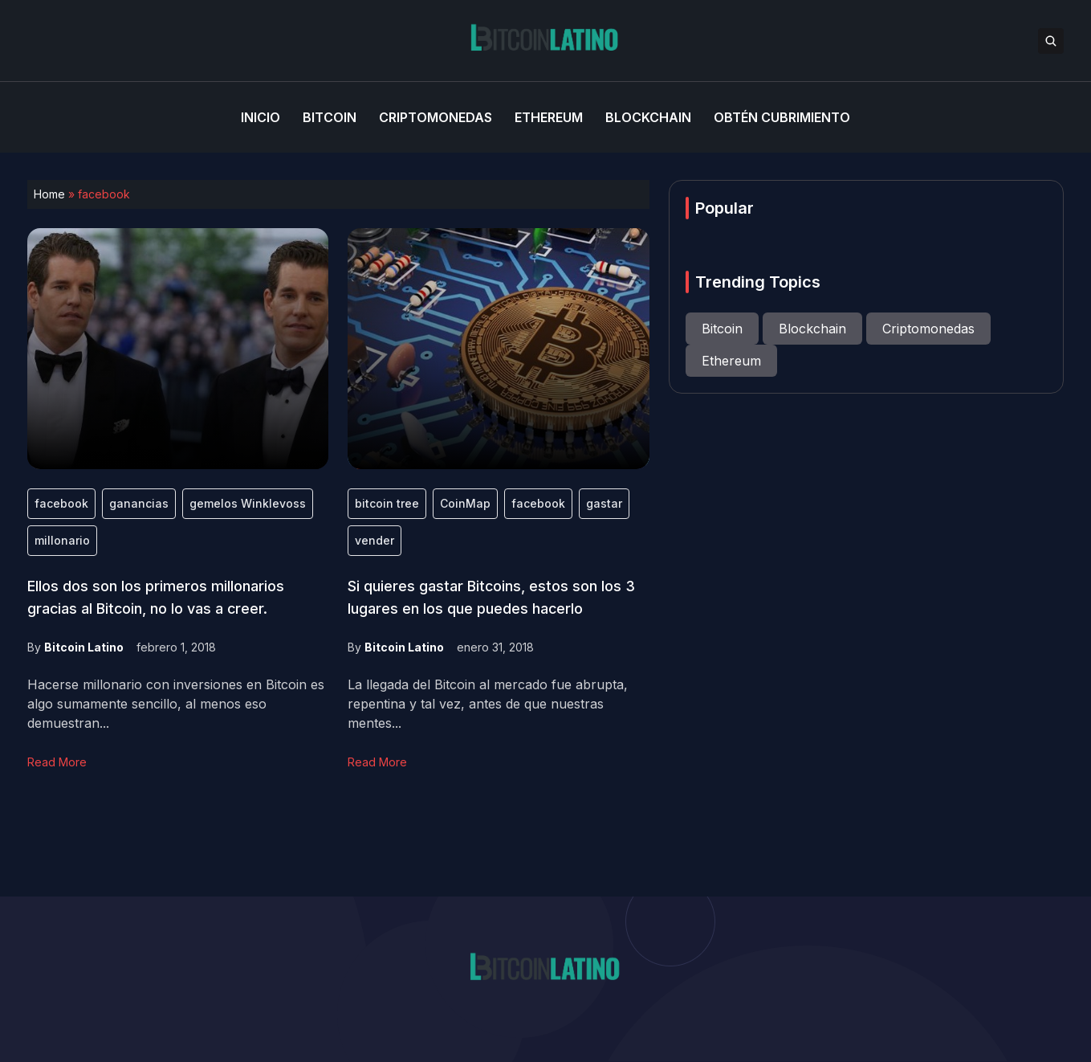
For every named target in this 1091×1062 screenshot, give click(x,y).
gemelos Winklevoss (247, 503)
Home (49, 194)
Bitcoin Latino (84, 647)
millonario (62, 540)
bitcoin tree (387, 503)
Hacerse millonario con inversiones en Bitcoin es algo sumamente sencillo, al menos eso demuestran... (175, 703)
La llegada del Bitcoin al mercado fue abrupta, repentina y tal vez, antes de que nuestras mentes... (488, 703)
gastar (604, 503)
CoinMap (465, 503)
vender (374, 540)
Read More (57, 762)
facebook (61, 503)
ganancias (139, 503)
